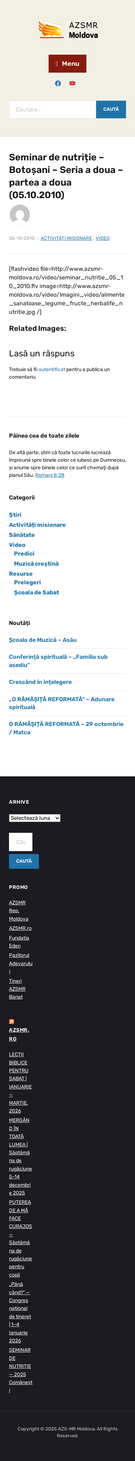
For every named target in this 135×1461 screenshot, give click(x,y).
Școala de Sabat (36, 592)
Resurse (21, 573)
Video (103, 238)
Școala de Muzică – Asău (43, 639)
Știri (15, 514)
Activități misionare (66, 238)
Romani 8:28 (49, 475)
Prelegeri (27, 582)
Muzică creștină (36, 563)
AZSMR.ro (20, 928)
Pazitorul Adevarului (20, 963)
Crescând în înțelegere (40, 682)
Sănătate (22, 534)
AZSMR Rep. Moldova (18, 911)
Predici (24, 553)
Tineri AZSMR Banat (17, 989)
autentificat (52, 369)
